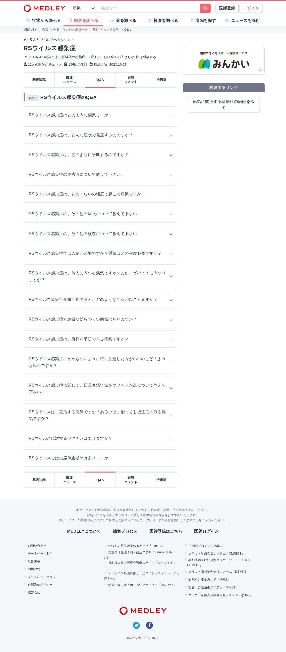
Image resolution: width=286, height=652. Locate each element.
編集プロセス (125, 531)
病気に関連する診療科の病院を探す (223, 104)
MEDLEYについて (84, 531)
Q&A (100, 80)
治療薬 (161, 80)
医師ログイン (206, 531)
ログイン (251, 8)
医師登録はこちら (165, 531)
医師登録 (227, 8)
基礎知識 (39, 80)
